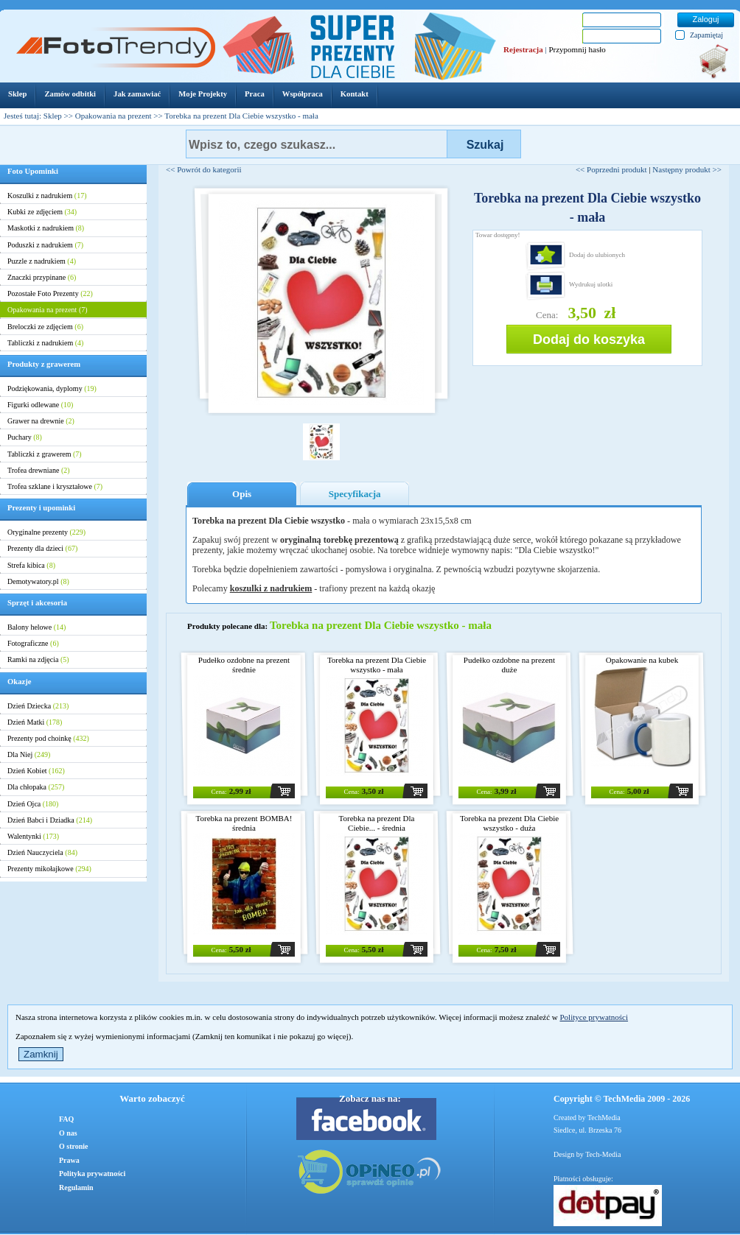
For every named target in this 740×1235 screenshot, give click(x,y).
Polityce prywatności (593, 1017)
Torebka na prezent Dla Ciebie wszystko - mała (376, 664)
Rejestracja (523, 49)
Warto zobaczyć (151, 1098)
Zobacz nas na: (370, 1098)
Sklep (52, 115)
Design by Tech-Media (587, 1154)
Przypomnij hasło (576, 49)
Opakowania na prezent (113, 115)
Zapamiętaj (706, 35)
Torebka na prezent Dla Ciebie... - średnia (377, 823)
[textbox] (316, 144)
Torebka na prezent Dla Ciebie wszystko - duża (509, 823)
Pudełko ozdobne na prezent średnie (244, 664)
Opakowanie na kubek (642, 659)
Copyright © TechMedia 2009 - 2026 (622, 1099)
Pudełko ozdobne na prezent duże (509, 664)
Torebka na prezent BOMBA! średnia (244, 823)
